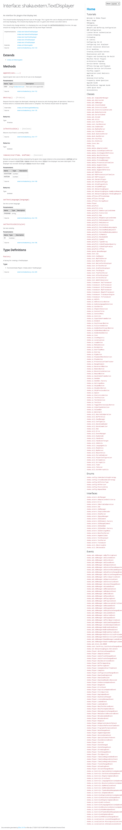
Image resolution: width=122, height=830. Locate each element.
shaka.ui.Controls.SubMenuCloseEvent (101, 786)
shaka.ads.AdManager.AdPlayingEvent (101, 598)
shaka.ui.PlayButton (95, 359)
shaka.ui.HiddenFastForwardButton (100, 328)
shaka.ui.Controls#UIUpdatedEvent (100, 814)
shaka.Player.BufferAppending (98, 663)
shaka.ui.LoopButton (95, 342)
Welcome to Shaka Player (96, 18)
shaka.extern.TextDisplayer (97, 538)
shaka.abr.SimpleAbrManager (97, 98)
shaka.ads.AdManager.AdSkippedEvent (101, 608)
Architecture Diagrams (95, 61)
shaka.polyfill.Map (94, 215)
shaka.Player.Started (95, 742)
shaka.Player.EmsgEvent (96, 685)
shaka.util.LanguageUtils (97, 446)
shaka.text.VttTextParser (97, 278)
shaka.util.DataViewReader (97, 424)
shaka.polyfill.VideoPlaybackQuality (101, 244)
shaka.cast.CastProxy (95, 122)
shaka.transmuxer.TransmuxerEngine (100, 294)
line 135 (34, 110)
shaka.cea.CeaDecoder (95, 127)
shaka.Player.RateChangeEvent (98, 730)
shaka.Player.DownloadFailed (98, 678)
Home (91, 9)
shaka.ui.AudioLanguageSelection (100, 304)
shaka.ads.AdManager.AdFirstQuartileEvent (103, 577)
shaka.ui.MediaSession (95, 345)
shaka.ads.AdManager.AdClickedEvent (101, 558)
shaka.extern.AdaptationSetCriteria (101, 500)
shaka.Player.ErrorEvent (96, 687)
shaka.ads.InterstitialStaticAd (99, 110)
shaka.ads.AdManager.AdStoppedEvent (101, 618)
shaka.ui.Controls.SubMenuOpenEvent (101, 788)
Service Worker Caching (96, 64)
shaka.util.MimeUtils (95, 448)
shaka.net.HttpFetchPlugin (97, 182)
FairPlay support (93, 71)
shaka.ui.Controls (94, 316)
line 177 (34, 137)
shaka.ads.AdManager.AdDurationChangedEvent (104, 574)
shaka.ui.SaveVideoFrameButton (99, 376)
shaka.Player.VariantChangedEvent (100, 769)
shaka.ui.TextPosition (95, 398)
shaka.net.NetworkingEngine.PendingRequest (104, 194)
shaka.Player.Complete (95, 670)
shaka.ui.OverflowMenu (95, 350)
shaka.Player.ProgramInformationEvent (102, 728)
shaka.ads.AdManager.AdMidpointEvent (101, 591)
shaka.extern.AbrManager (96, 497)
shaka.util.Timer (93, 465)
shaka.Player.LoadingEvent (97, 704)
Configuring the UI (94, 42)
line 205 (34, 271)
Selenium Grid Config (95, 78)
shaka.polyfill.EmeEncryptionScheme (101, 211)
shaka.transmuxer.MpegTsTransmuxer (100, 292)
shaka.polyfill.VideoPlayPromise (100, 247)
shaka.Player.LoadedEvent (97, 702)
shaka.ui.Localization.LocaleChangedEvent (103, 819)
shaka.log (90, 146)
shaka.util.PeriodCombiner (97, 455)
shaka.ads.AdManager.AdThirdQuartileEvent (103, 620)
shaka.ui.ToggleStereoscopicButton (100, 405)
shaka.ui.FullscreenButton (97, 326)
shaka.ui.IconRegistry (95, 338)
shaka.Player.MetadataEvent (97, 718)
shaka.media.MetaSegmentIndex (98, 158)
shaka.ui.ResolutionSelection (98, 371)
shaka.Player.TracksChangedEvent (100, 764)
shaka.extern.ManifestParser (98, 533)
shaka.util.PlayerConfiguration (99, 458)
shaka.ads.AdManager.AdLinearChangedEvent (103, 584)
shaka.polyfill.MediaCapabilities (100, 220)
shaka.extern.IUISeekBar (96, 526)
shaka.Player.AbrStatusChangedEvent (101, 651)
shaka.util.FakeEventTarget (97, 441)
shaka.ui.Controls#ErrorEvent (98, 802)
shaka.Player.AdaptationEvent (98, 654)
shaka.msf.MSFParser (95, 172)
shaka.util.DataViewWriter (97, 426)
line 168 (34, 180)
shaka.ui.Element (93, 321)
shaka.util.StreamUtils (96, 460)
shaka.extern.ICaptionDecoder (98, 512)
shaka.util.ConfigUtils (96, 422)
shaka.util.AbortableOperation (99, 414)
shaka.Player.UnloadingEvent (98, 766)
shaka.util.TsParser (95, 467)
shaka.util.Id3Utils (95, 443)
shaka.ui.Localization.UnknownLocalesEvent (104, 824)
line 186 (34, 242)
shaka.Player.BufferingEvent (98, 666)
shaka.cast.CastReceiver (96, 124)
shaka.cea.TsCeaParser (95, 131)
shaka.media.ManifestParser (97, 155)
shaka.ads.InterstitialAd (97, 107)
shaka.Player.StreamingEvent (98, 750)
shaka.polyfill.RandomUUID (97, 237)
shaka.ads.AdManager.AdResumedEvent (101, 606)
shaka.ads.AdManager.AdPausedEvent (100, 596)
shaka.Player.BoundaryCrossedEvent (100, 661)
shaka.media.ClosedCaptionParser (100, 151)
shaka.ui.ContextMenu (95, 314)
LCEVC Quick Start (94, 88)
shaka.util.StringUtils (96, 462)
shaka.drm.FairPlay (94, 139)
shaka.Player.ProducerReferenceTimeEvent (103, 726)
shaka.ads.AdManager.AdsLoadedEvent (101, 613)
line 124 (34, 48)
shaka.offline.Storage (95, 199)
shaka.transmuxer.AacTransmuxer (99, 282)
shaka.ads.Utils (93, 119)
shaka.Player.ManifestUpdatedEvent (100, 709)
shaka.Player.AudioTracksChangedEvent (102, 658)
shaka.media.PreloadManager (97, 160)
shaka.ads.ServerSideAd (96, 115)
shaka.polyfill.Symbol (95, 239)
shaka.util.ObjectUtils (96, 453)
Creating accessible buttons (98, 52)
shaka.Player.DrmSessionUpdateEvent (101, 682)
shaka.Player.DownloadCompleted (99, 675)
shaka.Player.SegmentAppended (98, 733)
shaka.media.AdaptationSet (97, 148)
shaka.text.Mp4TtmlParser (97, 259)
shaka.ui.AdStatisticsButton (98, 302)
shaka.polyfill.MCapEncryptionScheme (101, 218)
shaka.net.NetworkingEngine (97, 189)
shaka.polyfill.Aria (95, 208)
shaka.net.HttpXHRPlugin (96, 187)
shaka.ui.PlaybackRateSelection (99, 357)
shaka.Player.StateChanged (97, 745)
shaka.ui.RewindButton (95, 374)
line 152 (34, 91)
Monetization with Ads (95, 54)
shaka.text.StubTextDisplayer (27, 37)
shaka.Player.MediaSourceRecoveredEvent (103, 714)
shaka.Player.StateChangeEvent (99, 747)
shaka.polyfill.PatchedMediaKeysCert (101, 230)
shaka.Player (92, 203)
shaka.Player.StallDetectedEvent (100, 740)
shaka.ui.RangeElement (95, 364)
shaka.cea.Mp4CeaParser (96, 129)
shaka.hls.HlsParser (95, 141)
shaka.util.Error (93, 431)
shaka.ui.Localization (95, 340)
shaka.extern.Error (94, 502)
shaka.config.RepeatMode (96, 489)
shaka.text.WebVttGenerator (97, 280)
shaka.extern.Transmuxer (96, 543)
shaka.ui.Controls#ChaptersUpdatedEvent (103, 800)
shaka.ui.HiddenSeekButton (97, 333)
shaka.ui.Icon (92, 335)
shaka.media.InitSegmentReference (100, 153)
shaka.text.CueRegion (95, 256)
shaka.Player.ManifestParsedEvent (100, 706)
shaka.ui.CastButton (95, 306)
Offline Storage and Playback (98, 66)
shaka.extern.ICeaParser (96, 514)
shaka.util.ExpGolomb (95, 436)
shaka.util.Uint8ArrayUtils (97, 470)
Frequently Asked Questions (97, 80)
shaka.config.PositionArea (97, 487)
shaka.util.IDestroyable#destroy (27, 107)
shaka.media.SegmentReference (98, 170)
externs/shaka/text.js (24, 48)
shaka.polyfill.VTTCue (95, 249)
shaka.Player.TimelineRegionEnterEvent (102, 759)
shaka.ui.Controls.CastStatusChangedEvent (103, 774)
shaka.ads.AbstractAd (95, 100)
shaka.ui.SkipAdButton (95, 386)
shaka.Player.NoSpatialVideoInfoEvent (102, 723)
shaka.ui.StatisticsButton (97, 395)
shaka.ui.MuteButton (95, 347)
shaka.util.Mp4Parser (95, 450)
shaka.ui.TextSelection (96, 400)
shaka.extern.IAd (93, 507)
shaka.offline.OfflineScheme (98, 196)
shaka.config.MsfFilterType (97, 482)
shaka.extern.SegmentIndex (97, 536)
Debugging (90, 23)
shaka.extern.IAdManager (96, 509)
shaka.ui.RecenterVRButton (97, 366)
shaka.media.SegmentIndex (97, 165)
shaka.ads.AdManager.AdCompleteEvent (101, 565)
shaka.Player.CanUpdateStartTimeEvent (102, 668)
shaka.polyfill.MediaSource (97, 223)
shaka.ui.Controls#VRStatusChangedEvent (103, 817)
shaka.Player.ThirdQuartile (97, 754)
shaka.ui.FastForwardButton (97, 323)
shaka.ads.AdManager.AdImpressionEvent (102, 579)
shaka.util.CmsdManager (96, 419)
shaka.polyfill (92, 206)
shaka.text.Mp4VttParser (96, 261)
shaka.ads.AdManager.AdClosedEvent (100, 562)
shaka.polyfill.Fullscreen (97, 213)
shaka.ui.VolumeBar (94, 410)
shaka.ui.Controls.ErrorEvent (98, 778)
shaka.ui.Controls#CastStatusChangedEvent (103, 798)
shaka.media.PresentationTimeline (100, 163)
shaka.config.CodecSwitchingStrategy (101, 477)
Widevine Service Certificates (99, 68)
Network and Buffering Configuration (101, 28)
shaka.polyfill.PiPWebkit (97, 235)
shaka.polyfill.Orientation (97, 225)
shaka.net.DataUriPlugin (96, 179)
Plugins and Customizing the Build (100, 56)
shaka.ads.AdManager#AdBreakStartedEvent (103, 632)
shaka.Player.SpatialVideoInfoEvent (101, 738)
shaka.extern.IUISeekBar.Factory (100, 528)
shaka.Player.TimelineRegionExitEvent (102, 762)
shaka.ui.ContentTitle (95, 311)
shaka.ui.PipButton (94, 354)
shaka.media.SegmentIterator (98, 167)
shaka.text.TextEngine (95, 271)
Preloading (91, 37)
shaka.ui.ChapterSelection (97, 309)
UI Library (91, 40)
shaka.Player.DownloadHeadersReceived (102, 680)
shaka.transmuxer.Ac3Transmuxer (99, 285)
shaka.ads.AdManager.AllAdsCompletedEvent (103, 625)
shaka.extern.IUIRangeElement (98, 524)
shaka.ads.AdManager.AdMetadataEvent (101, 589)
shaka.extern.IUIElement (96, 519)
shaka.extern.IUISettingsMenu (98, 531)
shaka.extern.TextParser (96, 540)
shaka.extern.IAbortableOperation (100, 504)
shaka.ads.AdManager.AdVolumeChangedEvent (103, 622)
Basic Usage (91, 20)
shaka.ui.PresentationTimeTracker (100, 362)
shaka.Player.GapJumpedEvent (98, 694)
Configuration (92, 25)
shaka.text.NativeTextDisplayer (27, 31)
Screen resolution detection (98, 47)
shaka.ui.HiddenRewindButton (98, 330)
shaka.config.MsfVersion (96, 485)
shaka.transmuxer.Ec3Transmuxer (99, 287)
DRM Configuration (94, 30)
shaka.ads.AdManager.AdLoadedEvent (100, 586)
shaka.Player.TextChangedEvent (99, 752)
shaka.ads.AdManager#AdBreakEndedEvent (102, 627)
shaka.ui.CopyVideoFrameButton (99, 318)
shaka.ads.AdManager (95, 103)
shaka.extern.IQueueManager (97, 516)
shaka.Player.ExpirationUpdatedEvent (101, 690)
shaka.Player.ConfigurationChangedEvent (103, 673)
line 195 (34, 217)
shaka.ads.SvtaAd (93, 117)
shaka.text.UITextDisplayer (26, 39)
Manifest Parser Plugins (96, 59)
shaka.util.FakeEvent (95, 438)
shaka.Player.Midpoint (95, 721)
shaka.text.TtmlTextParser (97, 273)
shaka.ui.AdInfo (93, 299)
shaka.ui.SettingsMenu (95, 383)
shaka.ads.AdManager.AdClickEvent (100, 560)
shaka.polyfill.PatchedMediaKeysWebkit (102, 232)
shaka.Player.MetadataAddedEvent (100, 716)
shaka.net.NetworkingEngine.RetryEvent (102, 649)
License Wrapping (93, 35)
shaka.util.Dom (92, 429)
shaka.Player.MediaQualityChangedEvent (102, 711)
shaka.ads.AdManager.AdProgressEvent (101, 601)
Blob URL (90, 76)
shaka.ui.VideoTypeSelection (98, 407)
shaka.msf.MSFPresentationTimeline (100, 175)
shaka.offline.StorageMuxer (97, 201)
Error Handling (92, 49)
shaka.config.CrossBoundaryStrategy (101, 480)
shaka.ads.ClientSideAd (96, 105)
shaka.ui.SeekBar (93, 378)
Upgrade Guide (92, 83)
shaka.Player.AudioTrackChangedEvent (101, 656)
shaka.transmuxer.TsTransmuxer (99, 297)
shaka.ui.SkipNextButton (96, 388)
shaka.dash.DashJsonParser (97, 134)
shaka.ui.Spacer (93, 393)
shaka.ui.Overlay (93, 352)
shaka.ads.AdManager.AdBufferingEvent (102, 555)
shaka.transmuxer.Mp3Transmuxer (99, 290)
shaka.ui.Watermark (94, 412)
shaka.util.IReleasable (96, 548)
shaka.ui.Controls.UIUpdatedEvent (100, 793)
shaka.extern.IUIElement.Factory (100, 521)
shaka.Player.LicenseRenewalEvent (100, 699)
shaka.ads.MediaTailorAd (96, 112)
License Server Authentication (99, 32)
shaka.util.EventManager (96, 434)
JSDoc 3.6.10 (21, 827)
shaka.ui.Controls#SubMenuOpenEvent (101, 810)
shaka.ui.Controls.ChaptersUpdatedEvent (103, 776)
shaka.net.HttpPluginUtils (97, 184)
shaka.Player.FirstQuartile (97, 692)
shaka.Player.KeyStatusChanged (99, 697)
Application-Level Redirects (98, 73)
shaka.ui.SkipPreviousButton (98, 390)
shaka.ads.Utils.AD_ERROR (97, 644)
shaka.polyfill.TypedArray (97, 242)
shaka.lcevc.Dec (93, 143)
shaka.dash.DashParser (95, 136)
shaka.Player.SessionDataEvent (99, 735)
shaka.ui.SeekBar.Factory (97, 381)
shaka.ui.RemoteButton (95, 369)
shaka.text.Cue (19, 86)
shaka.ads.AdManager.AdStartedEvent (101, 615)
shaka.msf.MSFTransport (96, 177)
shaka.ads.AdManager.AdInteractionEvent (103, 582)
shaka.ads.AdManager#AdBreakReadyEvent (102, 630)
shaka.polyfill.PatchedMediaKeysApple (102, 227)
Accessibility (92, 90)
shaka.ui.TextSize (94, 402)
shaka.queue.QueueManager (97, 251)
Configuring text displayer (97, 44)
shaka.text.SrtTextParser (97, 266)
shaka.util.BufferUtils (96, 417)
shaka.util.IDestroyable (25, 45)
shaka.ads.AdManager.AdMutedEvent (100, 594)
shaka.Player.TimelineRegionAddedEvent (102, 757)
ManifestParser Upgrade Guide (98, 85)
